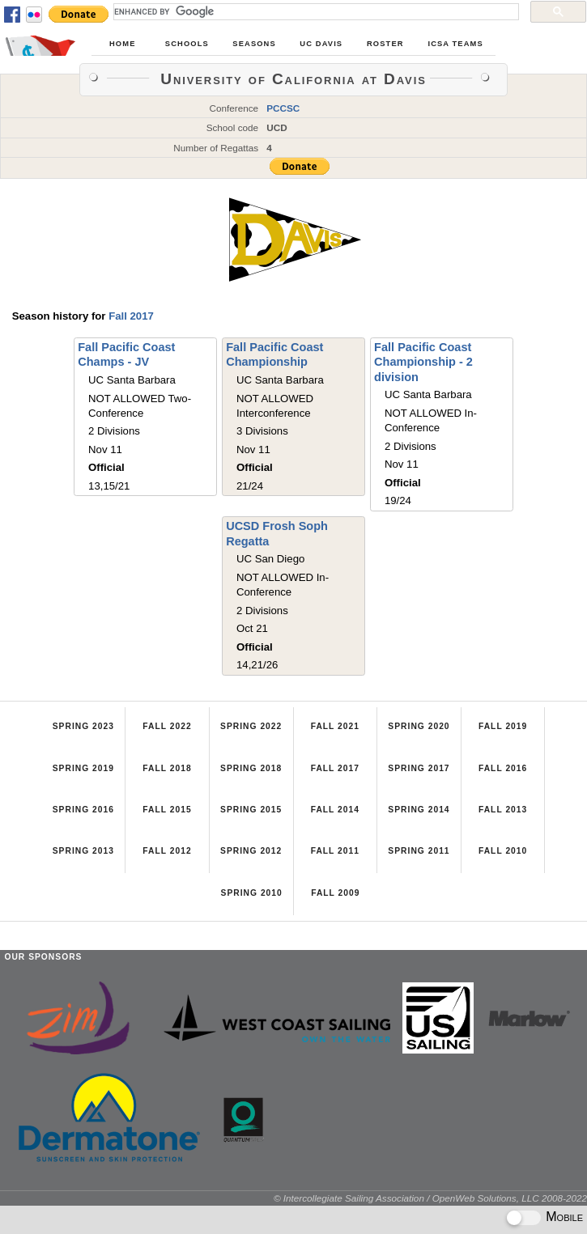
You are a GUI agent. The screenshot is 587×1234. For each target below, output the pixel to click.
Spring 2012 (251, 850)
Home (122, 44)
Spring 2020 (418, 726)
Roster (385, 44)
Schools (187, 44)
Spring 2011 (418, 850)
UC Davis (321, 44)
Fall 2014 (335, 809)
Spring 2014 (418, 809)
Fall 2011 (335, 850)
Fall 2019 (503, 726)
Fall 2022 (166, 726)
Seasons (253, 44)
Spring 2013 (83, 850)
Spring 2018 (251, 768)
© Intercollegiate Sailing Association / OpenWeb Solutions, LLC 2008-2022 (430, 1198)
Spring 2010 (252, 892)
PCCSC (283, 108)
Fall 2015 (166, 809)
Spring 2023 (83, 726)
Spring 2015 (251, 809)
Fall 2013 (503, 809)
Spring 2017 (418, 768)
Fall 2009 (335, 892)
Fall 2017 (131, 316)
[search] (314, 11)
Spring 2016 (83, 809)
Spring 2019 (83, 768)
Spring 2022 (251, 726)
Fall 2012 (166, 850)
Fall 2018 (166, 768)
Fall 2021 (335, 726)
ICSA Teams (455, 44)
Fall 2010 (503, 850)
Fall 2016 (503, 768)
